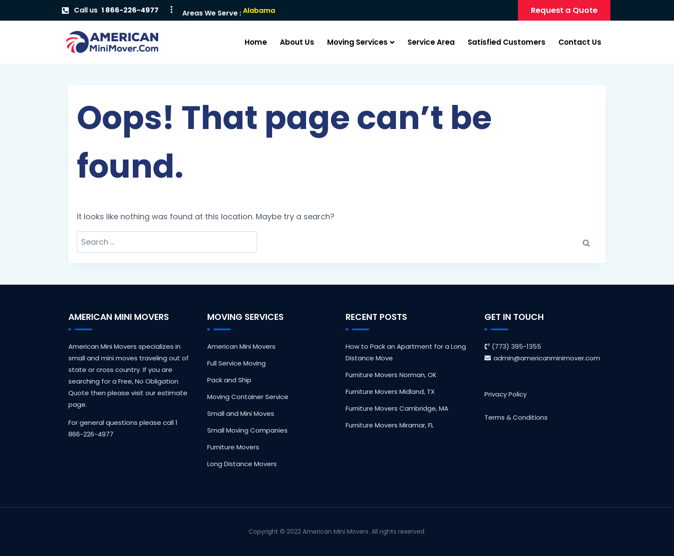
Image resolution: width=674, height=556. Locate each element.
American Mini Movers (241, 346)
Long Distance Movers (242, 463)
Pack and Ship (229, 379)
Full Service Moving (236, 363)
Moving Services (361, 42)
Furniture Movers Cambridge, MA (397, 408)
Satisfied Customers (506, 42)
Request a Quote (564, 10)
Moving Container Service (247, 396)
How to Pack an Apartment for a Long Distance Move (406, 352)
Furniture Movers (233, 447)
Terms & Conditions (516, 417)
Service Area (431, 42)
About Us (297, 42)
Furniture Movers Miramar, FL (390, 425)
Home (256, 42)
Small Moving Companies (247, 430)
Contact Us (579, 42)
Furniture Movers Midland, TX (390, 391)
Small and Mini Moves (240, 413)
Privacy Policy (505, 394)
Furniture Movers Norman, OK (391, 374)
